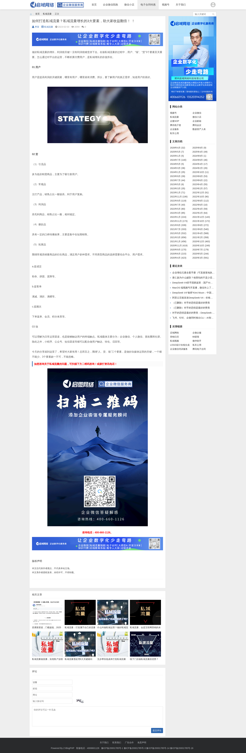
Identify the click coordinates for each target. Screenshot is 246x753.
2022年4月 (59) (200, 209)
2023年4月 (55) (200, 184)
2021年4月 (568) (201, 233)
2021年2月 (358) (201, 237)
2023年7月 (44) (177, 180)
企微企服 (197, 332)
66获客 (196, 337)
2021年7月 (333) (178, 229)
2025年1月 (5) (177, 156)
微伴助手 (197, 341)
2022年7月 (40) (177, 204)
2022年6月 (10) (200, 204)
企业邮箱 (197, 121)
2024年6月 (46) (200, 160)
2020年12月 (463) (201, 241)
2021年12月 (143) (201, 217)
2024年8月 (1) (199, 156)
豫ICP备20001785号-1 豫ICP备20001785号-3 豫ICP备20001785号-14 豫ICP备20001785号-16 (147, 748)
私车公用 (174, 133)
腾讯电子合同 (199, 349)
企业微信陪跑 (110, 4)
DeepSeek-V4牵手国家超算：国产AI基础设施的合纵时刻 (202, 282)
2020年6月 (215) (178, 253)
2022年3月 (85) (177, 213)
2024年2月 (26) (200, 168)
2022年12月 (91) (201, 192)
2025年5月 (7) (177, 152)
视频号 (165, 4)
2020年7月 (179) (201, 249)
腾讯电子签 (175, 125)
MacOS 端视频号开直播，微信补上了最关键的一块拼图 (201, 287)
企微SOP (174, 121)
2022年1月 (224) (178, 217)
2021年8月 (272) (201, 225)
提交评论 (157, 730)
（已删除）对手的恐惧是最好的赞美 (191, 302)
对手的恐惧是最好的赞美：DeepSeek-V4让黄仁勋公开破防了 (204, 312)
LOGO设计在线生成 (180, 345)
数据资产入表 (199, 129)
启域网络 (174, 332)
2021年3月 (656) (178, 237)
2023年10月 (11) (201, 172)
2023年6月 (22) (200, 180)
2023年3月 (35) (177, 188)
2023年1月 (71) (177, 192)
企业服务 (174, 129)
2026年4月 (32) (177, 147)
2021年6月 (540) (201, 229)
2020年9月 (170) (178, 249)
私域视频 (174, 341)
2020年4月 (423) (178, 257)
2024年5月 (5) (177, 164)
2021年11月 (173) (178, 221)
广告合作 (129, 742)
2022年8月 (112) (201, 200)
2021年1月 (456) (178, 241)
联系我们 (116, 742)
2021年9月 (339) (178, 225)
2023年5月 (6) (177, 184)
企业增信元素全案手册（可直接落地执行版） (195, 272)
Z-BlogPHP (68, 748)
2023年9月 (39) (177, 176)
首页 (94, 4)
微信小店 (129, 4)
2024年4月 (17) (200, 164)
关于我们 (181, 4)
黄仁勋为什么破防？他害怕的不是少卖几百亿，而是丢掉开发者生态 (207, 277)
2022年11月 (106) (178, 196)
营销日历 (174, 337)
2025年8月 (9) (199, 147)
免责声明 (141, 742)
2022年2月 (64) (200, 213)
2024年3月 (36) (177, 168)
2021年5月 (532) (178, 233)
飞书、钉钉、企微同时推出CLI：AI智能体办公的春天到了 (202, 317)
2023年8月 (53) (200, 176)
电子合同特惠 (148, 4)
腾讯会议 (197, 125)
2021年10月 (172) (201, 221)
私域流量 (47, 14)
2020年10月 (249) (201, 245)
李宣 (35, 27)
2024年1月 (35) (177, 172)
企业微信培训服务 (179, 349)
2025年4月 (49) (200, 152)
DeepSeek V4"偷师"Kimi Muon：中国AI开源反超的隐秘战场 (203, 292)
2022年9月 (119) (178, 200)
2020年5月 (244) (201, 253)
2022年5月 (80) (177, 209)
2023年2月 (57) (200, 188)
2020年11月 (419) (178, 245)
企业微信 (197, 113)
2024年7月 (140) (178, 160)
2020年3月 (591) (201, 257)
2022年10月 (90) (201, 196)
